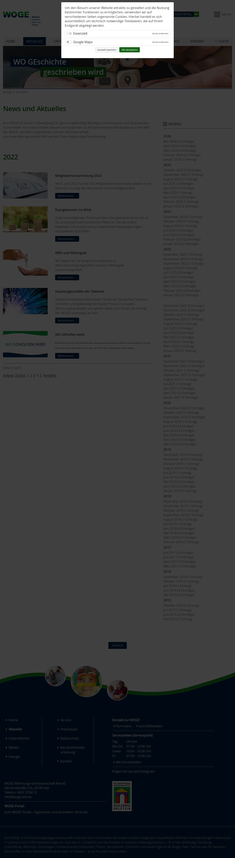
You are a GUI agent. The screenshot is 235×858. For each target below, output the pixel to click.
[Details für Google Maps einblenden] (160, 42)
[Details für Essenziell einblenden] (160, 33)
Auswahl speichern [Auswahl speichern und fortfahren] (106, 49)
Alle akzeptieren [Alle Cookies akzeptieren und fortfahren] (130, 49)
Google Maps (82, 42)
